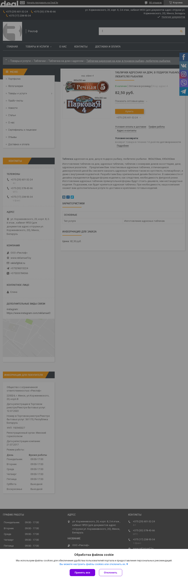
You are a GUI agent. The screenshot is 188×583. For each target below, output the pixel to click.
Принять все (82, 572)
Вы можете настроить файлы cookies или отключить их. (92, 564)
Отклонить (110, 572)
